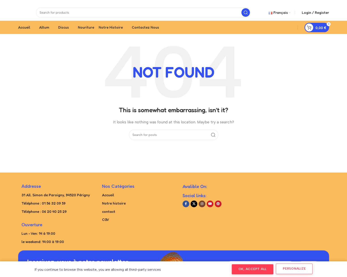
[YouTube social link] (210, 208)
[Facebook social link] (186, 208)
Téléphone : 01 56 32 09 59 (43, 207)
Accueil (108, 199)
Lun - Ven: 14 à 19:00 (38, 238)
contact (108, 216)
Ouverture (31, 229)
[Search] (143, 14)
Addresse (31, 190)
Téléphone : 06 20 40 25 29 (44, 216)
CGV (105, 224)
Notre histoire (114, 207)
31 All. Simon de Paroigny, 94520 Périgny (55, 199)
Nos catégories (118, 190)
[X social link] (194, 208)
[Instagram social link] (202, 208)
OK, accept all (252, 269)
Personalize (294, 269)
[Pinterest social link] (218, 208)
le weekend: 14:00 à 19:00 (42, 246)
